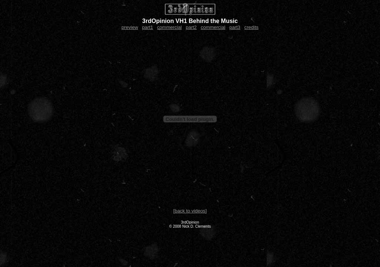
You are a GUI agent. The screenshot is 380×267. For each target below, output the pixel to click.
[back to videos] (190, 211)
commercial (169, 27)
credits (251, 27)
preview (129, 27)
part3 (234, 27)
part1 (147, 27)
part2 (191, 27)
